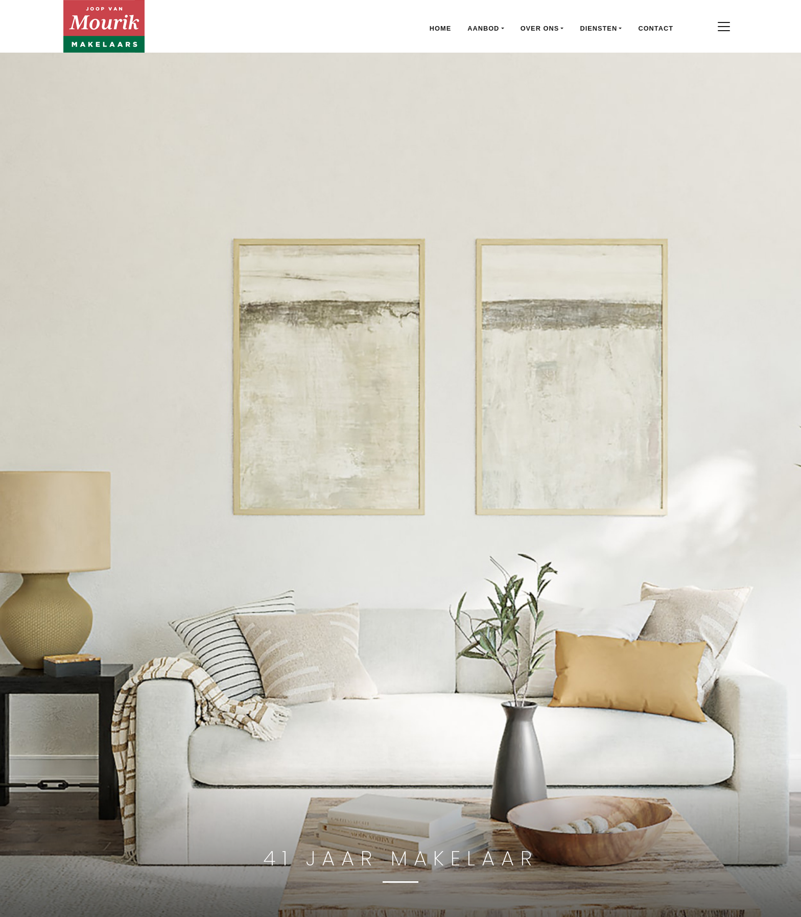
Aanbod (483, 28)
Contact (655, 28)
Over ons (540, 28)
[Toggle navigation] (724, 26)
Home (440, 28)
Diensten (598, 28)
